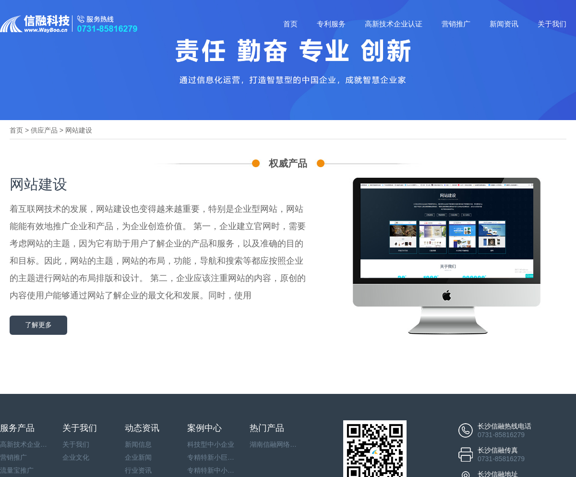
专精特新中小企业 (211, 470)
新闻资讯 (504, 24)
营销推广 (456, 24)
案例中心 (204, 428)
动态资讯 (142, 428)
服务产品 (17, 428)
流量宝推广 (17, 470)
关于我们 (552, 24)
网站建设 (78, 130)
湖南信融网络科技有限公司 (274, 444)
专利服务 (331, 24)
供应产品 (44, 130)
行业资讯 (138, 470)
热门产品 (267, 428)
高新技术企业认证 (393, 24)
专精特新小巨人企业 (211, 457)
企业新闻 (138, 457)
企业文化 (75, 457)
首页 (290, 24)
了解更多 (38, 325)
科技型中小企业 (210, 444)
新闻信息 (138, 444)
